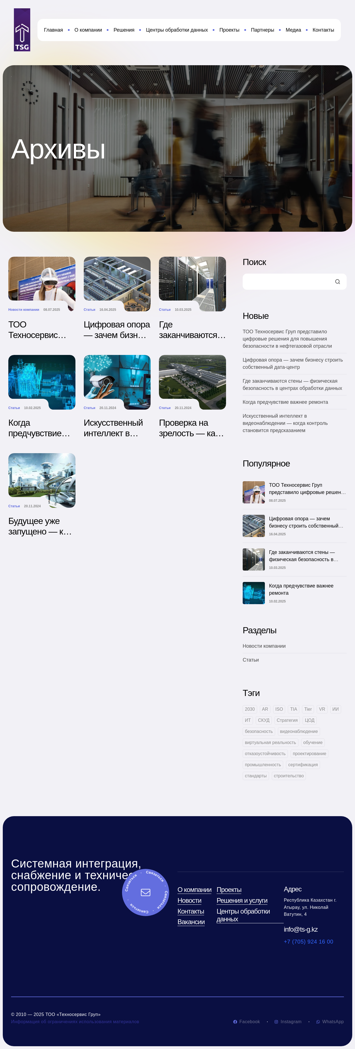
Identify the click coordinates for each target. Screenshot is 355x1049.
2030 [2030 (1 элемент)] (250, 709)
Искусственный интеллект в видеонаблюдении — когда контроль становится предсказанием (285, 423)
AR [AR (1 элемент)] (265, 709)
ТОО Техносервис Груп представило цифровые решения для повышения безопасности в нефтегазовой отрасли (287, 339)
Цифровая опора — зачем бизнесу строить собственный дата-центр (303, 526)
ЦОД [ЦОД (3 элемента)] (309, 720)
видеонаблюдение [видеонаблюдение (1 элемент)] (299, 731)
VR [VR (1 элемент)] (322, 709)
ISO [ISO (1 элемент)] (279, 709)
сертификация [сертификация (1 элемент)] (303, 764)
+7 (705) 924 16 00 (308, 942)
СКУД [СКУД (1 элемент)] (263, 720)
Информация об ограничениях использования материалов (75, 1021)
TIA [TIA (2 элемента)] (293, 709)
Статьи (89, 310)
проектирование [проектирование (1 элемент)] (309, 753)
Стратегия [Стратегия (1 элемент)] (287, 720)
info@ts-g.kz (301, 929)
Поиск (254, 262)
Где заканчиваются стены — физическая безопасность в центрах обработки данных (302, 559)
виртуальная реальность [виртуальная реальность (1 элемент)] (270, 742)
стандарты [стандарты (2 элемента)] (256, 775)
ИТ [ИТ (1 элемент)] (248, 720)
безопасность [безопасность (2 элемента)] (259, 731)
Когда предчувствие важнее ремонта (40, 433)
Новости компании (23, 310)
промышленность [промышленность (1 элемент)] (263, 764)
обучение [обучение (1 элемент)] (313, 742)
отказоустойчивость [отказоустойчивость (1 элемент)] (265, 753)
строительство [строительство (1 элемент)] (289, 775)
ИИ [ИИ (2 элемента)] (336, 709)
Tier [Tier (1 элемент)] (308, 709)
